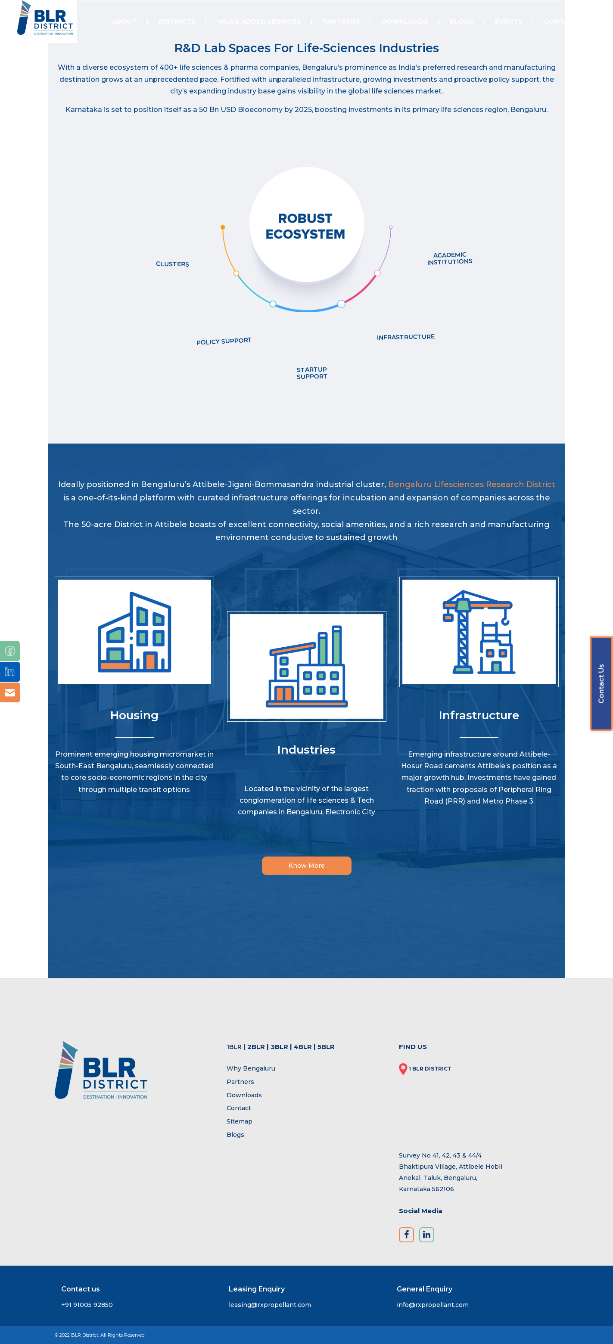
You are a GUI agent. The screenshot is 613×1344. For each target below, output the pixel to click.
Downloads (244, 1095)
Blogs (235, 1135)
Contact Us (601, 683)
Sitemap (239, 1121)
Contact (239, 1108)
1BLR (234, 1047)
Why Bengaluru (251, 1068)
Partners (240, 1082)
